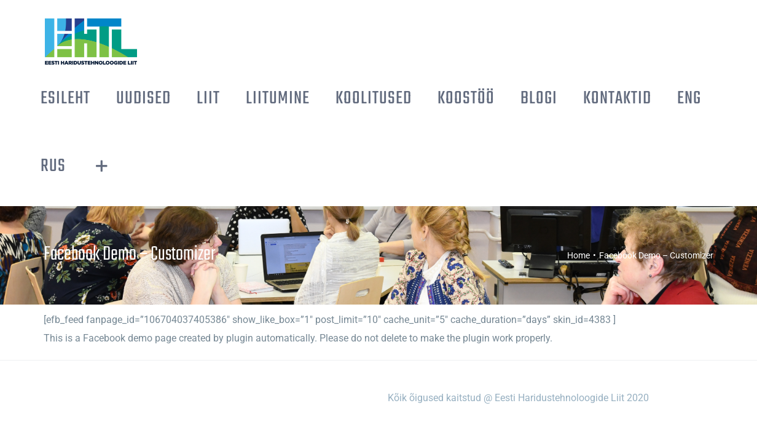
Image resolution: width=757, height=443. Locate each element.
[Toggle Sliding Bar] (706, 98)
